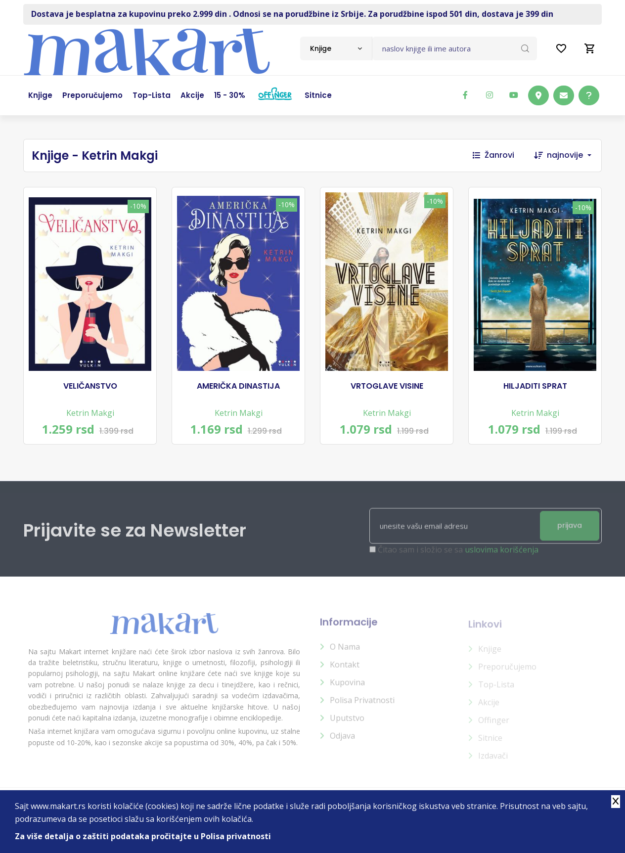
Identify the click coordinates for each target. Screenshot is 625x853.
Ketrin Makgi (90, 412)
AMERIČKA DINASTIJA (238, 386)
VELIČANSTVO (90, 386)
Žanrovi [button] (493, 155)
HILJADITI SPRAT (535, 386)
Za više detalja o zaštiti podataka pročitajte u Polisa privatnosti (143, 836)
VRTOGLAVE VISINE (387, 386)
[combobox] (336, 48)
